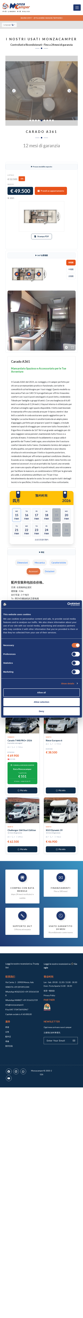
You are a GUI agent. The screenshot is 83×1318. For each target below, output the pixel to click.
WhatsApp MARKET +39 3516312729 (21, 1000)
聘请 (7, 1027)
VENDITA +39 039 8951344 (17, 987)
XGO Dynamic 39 (54, 830)
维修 (7, 1041)
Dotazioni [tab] (49, 571)
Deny (41, 711)
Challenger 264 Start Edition (22, 830)
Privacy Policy (49, 995)
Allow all (41, 692)
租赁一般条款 (49, 991)
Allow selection (41, 702)
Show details (67, 683)
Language (9, 25)
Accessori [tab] (33, 571)
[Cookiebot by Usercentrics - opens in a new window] (67, 604)
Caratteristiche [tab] (59, 562)
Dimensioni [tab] (22, 562)
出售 (7, 1032)
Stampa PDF (41, 236)
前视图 (70, 262)
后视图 (70, 276)
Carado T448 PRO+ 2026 (20, 740)
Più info (22, 790)
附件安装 (9, 1046)
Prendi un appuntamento (51, 191)
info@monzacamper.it (14, 1005)
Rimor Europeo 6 (54, 740)
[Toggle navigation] (77, 7)
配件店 (8, 1036)
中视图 (70, 269)
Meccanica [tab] (40, 562)
